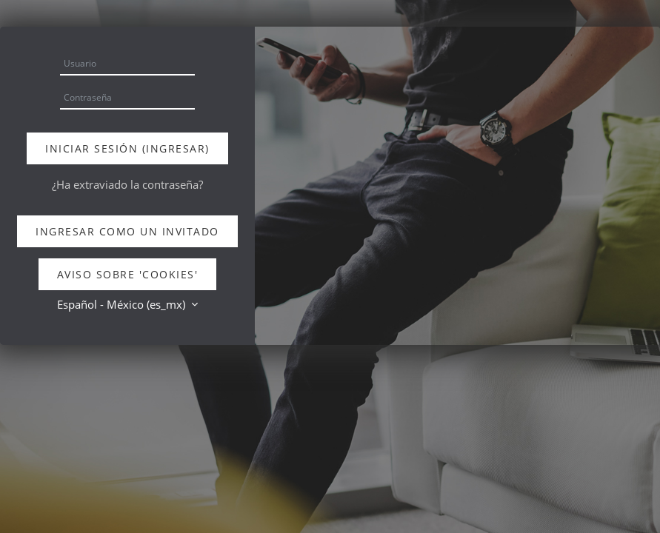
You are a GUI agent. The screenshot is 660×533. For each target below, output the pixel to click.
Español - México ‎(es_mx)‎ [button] (122, 304)
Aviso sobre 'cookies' (128, 274)
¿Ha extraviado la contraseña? (127, 184)
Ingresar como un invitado (127, 231)
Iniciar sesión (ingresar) (127, 148)
